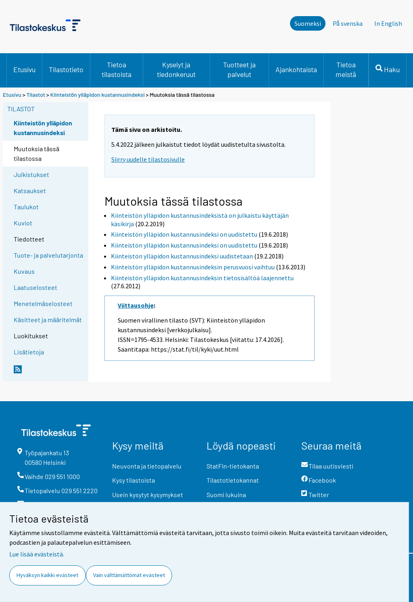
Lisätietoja (29, 352)
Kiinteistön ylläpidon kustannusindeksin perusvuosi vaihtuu (193, 267)
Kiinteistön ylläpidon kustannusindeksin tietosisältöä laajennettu (202, 278)
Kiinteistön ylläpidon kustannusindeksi (98, 94)
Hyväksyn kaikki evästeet (47, 575)
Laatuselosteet (35, 287)
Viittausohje (136, 305)
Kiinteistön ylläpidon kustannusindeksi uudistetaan (182, 256)
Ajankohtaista (296, 69)
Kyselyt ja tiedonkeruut (176, 69)
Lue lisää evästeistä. (36, 554)
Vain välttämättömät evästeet (129, 575)
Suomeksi (307, 23)
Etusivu (24, 69)
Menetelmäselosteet (43, 303)
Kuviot (23, 223)
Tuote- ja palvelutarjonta (48, 255)
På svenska (348, 23)
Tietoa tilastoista (116, 69)
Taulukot (26, 206)
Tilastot (35, 94)
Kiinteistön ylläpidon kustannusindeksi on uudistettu (184, 234)
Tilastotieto (66, 69)
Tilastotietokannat (232, 480)
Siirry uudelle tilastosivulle (148, 159)
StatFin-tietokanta (232, 466)
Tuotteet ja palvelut (239, 69)
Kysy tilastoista (133, 480)
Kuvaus (24, 271)
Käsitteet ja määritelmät (48, 319)
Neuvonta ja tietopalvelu (146, 466)
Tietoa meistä (346, 69)
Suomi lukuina (226, 494)
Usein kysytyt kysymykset (147, 494)
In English (388, 23)
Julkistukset (31, 174)
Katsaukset (30, 190)
